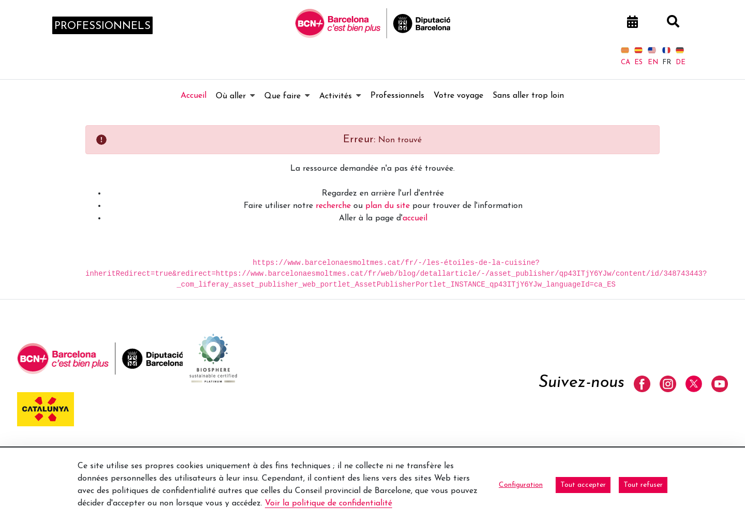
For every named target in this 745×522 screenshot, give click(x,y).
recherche (333, 206)
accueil (415, 218)
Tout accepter (583, 485)
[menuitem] (193, 96)
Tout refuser (643, 485)
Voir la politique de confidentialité (328, 503)
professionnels (102, 26)
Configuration (521, 485)
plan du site (387, 206)
